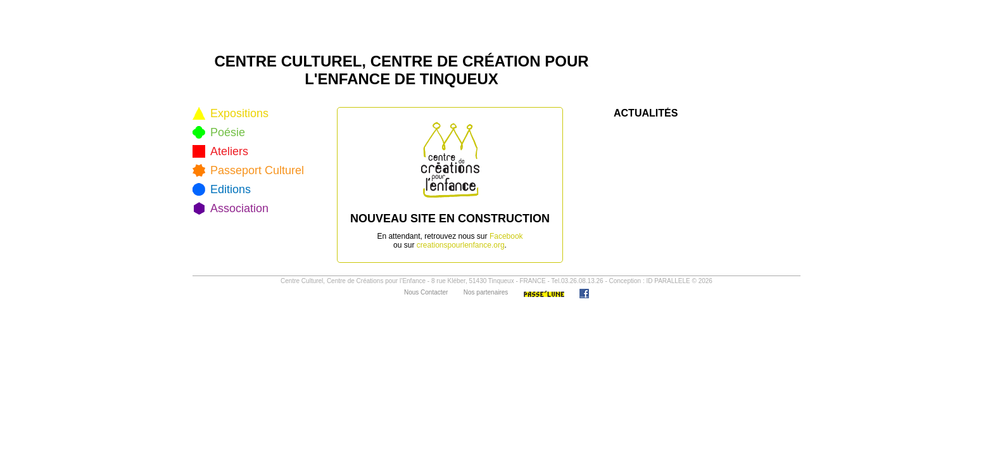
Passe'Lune (544, 293)
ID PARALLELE (668, 280)
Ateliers (229, 151)
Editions (230, 189)
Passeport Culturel (257, 170)
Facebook (506, 236)
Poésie (227, 132)
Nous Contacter (426, 292)
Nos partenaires (486, 292)
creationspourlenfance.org (461, 245)
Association (239, 208)
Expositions (239, 113)
